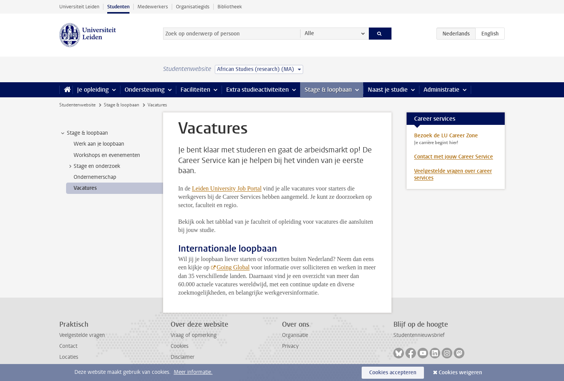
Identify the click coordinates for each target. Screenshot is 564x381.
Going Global (233, 267)
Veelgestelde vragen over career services (453, 174)
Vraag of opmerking (194, 335)
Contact (68, 346)
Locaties (68, 357)
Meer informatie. (193, 372)
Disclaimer (182, 357)
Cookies (179, 346)
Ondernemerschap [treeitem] (95, 177)
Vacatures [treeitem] (85, 188)
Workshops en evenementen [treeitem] (107, 155)
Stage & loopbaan (328, 90)
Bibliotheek (229, 6)
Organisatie (295, 335)
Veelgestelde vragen (82, 335)
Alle (309, 33)
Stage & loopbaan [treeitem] (84, 133)
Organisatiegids (193, 6)
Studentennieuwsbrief (419, 335)
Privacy (290, 346)
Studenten (118, 6)
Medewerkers (152, 6)
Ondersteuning (145, 90)
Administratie (441, 90)
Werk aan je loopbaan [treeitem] (99, 143)
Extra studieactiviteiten (257, 90)
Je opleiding (93, 90)
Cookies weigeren (460, 372)
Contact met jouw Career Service (453, 156)
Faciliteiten (195, 90)
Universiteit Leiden (79, 6)
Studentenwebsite (77, 105)
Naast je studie (388, 90)
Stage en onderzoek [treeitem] (93, 166)
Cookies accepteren (392, 372)
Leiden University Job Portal (226, 188)
